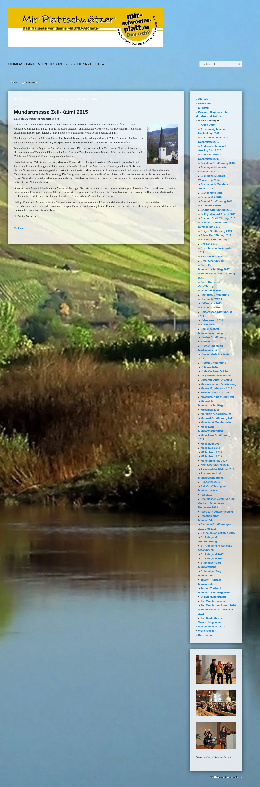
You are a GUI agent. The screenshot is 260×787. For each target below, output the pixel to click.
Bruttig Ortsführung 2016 (216, 209)
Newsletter (205, 103)
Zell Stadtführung (212, 618)
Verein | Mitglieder (209, 622)
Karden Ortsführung (213, 337)
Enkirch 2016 (209, 243)
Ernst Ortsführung (212, 260)
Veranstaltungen (208, 120)
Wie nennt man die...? (212, 626)
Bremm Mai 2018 (211, 197)
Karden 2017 (209, 341)
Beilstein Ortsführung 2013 (218, 163)
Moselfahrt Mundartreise (216, 422)
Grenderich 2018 (211, 290)
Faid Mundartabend (213, 256)
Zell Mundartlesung (213, 601)
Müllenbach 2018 (211, 452)
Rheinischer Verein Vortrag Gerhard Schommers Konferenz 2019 (216, 503)
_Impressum (29, 82)
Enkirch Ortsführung (214, 239)
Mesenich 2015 (210, 409)
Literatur (203, 107)
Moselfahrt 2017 (211, 443)
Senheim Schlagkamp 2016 (218, 533)
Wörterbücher (207, 630)
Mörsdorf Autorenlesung (216, 413)
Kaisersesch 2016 (212, 320)
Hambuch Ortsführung (215, 294)
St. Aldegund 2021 (212, 558)
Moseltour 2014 (210, 447)
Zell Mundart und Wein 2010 (218, 605)
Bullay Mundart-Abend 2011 (218, 214)
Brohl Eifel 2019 (211, 205)
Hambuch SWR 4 (211, 299)
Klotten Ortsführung (213, 362)
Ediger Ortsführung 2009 (216, 231)
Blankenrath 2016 (212, 192)
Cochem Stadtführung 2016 (218, 218)
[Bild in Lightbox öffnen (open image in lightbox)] (85, 27)
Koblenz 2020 (209, 367)
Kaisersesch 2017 (212, 324)
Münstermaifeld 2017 (214, 460)
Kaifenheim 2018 (211, 307)
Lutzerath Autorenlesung (216, 379)
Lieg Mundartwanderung (216, 375)
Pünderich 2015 (211, 481)
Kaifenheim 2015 (211, 303)
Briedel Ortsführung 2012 (217, 201)
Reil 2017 (206, 494)
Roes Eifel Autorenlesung (217, 511)
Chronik (203, 99)
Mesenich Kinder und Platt (217, 396)
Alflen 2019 (208, 124)
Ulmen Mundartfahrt (213, 596)
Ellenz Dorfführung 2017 (216, 235)
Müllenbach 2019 (211, 456)
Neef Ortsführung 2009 (215, 464)
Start (14, 82)
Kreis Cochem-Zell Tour (215, 371)
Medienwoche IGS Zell (215, 392)
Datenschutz (206, 635)
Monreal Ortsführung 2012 (217, 418)
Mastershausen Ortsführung (218, 384)
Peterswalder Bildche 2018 (217, 469)
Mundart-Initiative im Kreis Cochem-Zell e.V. (56, 64)
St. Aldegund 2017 (212, 554)
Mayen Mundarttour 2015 (216, 388)
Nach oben (19, 228)
